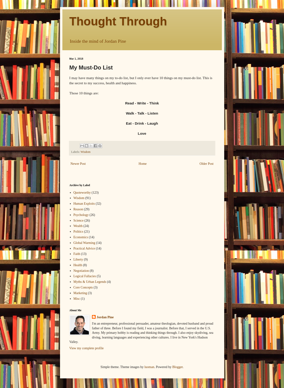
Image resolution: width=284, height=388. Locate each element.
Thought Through (118, 21)
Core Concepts (83, 287)
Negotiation (81, 271)
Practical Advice (84, 248)
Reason (78, 209)
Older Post (207, 163)
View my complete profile (86, 348)
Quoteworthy (82, 192)
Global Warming (84, 243)
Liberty (78, 259)
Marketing (80, 293)
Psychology (81, 215)
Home (143, 163)
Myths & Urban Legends (89, 282)
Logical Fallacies (84, 276)
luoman (149, 367)
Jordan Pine (105, 317)
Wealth (78, 226)
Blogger (177, 367)
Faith (76, 254)
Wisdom (86, 152)
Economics (80, 237)
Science (78, 220)
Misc (76, 298)
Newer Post (78, 163)
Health (77, 265)
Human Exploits (84, 203)
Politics (78, 231)
